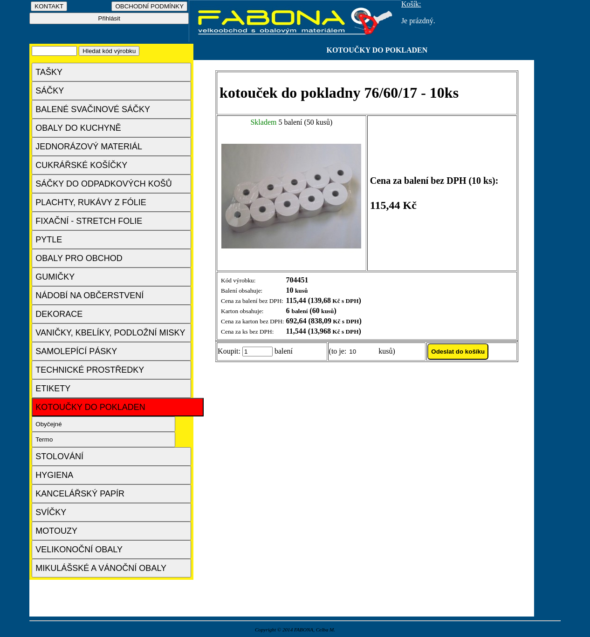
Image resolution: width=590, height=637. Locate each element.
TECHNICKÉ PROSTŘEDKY (89, 370)
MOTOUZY (56, 531)
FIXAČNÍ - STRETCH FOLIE (88, 221)
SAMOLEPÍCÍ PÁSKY (76, 351)
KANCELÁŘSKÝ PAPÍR (79, 493)
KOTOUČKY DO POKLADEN (90, 407)
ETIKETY (52, 388)
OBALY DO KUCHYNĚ (78, 128)
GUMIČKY (55, 277)
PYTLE (48, 239)
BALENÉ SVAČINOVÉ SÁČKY (92, 109)
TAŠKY (48, 72)
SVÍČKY (50, 512)
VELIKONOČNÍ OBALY (79, 549)
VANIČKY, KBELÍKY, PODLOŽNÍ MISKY (110, 332)
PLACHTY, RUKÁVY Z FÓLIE (90, 202)
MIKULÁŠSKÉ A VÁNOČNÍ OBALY (100, 568)
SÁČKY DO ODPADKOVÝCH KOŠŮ (103, 183)
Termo (44, 439)
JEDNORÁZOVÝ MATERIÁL (88, 146)
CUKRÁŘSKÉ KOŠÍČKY (81, 165)
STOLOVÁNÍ (59, 456)
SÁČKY (49, 90)
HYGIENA (54, 475)
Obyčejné (48, 424)
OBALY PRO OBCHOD (78, 258)
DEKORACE (58, 314)
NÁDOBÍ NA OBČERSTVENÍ (89, 295)
